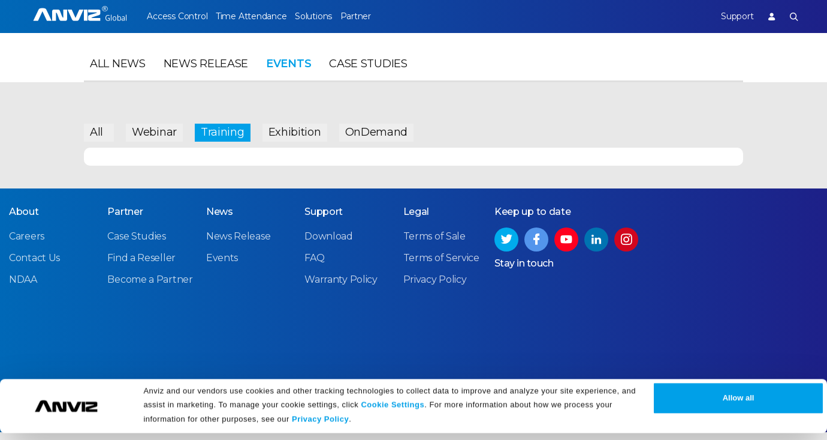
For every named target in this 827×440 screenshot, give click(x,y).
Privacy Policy (320, 426)
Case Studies (368, 75)
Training (223, 129)
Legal (416, 220)
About (24, 220)
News (219, 220)
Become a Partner (149, 288)
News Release (206, 75)
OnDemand (376, 129)
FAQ (314, 266)
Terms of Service (441, 266)
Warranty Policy (341, 288)
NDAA (23, 288)
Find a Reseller (141, 266)
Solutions (331, 16)
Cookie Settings (392, 411)
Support (727, 16)
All (96, 129)
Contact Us (34, 266)
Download (328, 244)
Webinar (154, 129)
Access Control (177, 16)
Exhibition (294, 129)
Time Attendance (260, 16)
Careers (26, 244)
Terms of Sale (434, 244)
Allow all (738, 405)
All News (118, 75)
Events (288, 75)
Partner (383, 16)
